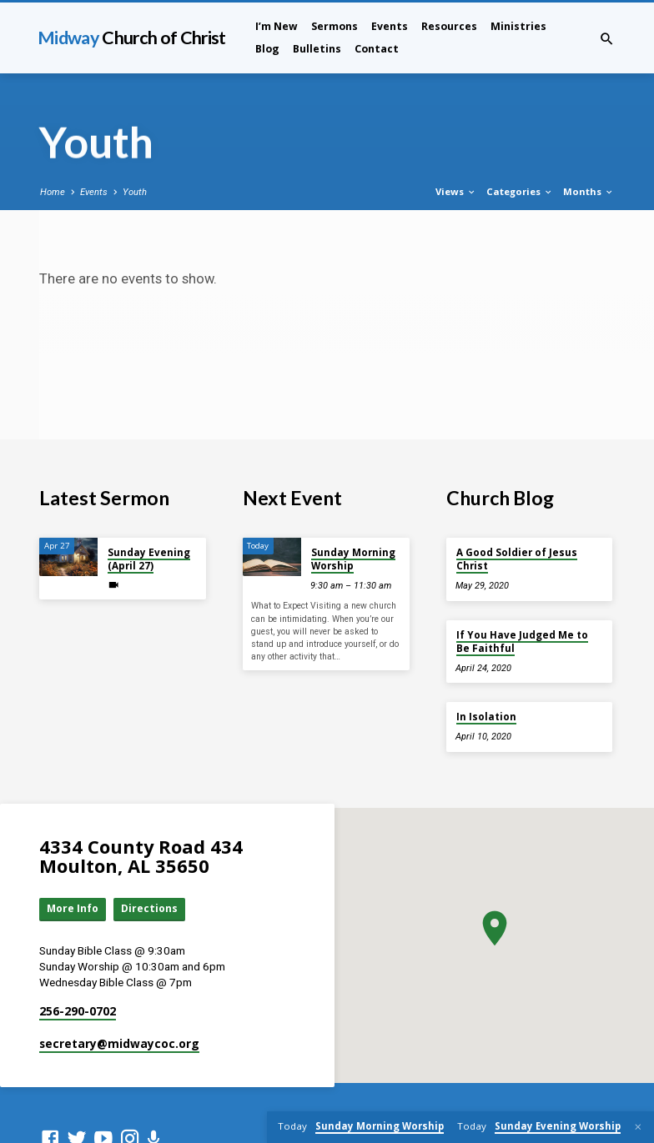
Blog (267, 49)
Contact (377, 49)
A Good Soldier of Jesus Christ (516, 559)
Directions (152, 909)
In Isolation (486, 716)
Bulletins (317, 49)
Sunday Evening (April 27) (149, 559)
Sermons (334, 26)
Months (588, 191)
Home (52, 192)
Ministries (518, 26)
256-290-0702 (77, 1012)
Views (455, 191)
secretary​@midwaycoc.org (119, 1045)
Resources (449, 26)
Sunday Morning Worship (353, 559)
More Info (74, 909)
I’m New (276, 26)
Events (389, 26)
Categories (519, 191)
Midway (131, 37)
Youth (135, 192)
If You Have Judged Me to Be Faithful (522, 641)
